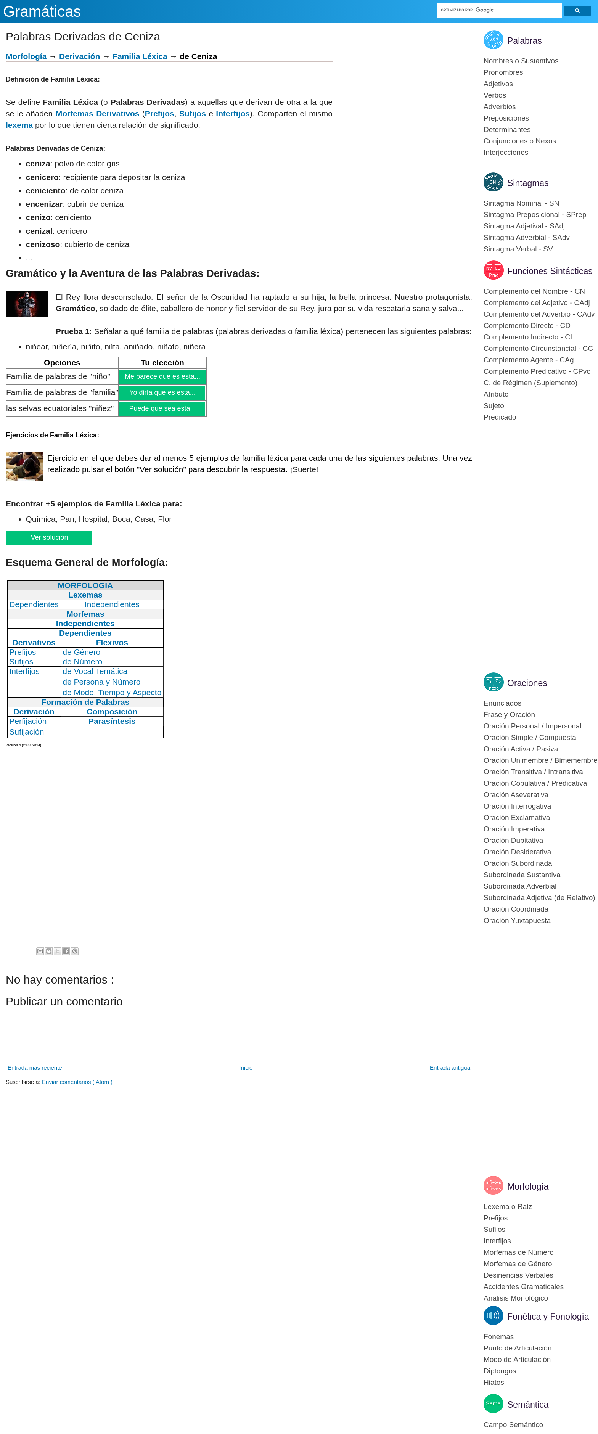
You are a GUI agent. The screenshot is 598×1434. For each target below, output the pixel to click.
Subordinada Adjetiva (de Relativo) (539, 898)
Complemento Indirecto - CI (528, 337)
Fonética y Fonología (548, 1316)
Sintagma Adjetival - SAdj (524, 226)
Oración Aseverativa (516, 795)
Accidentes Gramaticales (524, 1287)
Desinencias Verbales (518, 1275)
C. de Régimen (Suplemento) (530, 383)
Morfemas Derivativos (98, 113)
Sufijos (192, 113)
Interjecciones (506, 152)
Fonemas (499, 1337)
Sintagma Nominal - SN (521, 203)
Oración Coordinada (516, 909)
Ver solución (49, 537)
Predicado (500, 417)
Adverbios (500, 107)
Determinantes (507, 129)
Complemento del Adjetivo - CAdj (537, 303)
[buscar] (500, 10)
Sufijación (26, 731)
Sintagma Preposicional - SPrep (535, 215)
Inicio (245, 1067)
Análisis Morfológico (516, 1298)
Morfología (26, 56)
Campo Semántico (513, 1425)
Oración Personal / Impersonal (533, 726)
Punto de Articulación (518, 1348)
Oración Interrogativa (517, 806)
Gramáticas (42, 11)
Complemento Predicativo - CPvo (537, 371)
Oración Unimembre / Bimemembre (541, 760)
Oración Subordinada (518, 863)
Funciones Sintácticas (550, 271)
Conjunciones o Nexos (520, 141)
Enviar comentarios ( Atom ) (77, 1082)
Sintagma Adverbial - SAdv (527, 237)
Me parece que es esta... (162, 376)
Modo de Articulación (517, 1359)
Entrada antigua (450, 1067)
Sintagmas (528, 183)
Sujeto (494, 406)
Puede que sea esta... (162, 408)
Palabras (524, 41)
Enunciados (502, 703)
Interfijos (497, 1241)
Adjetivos (498, 84)
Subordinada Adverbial (520, 886)
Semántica (528, 1405)
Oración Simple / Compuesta (530, 737)
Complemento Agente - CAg (529, 360)
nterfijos (234, 113)
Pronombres (503, 72)
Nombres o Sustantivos (521, 61)
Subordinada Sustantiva (522, 875)
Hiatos (494, 1382)
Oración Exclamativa (517, 817)
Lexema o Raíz (508, 1207)
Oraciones (527, 683)
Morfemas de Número (519, 1252)
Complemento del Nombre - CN (534, 291)
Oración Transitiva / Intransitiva (533, 772)
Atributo (496, 394)
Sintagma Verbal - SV (518, 249)
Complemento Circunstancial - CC (538, 348)
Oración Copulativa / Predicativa (535, 783)
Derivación (79, 56)
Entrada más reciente (35, 1067)
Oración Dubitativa (513, 840)
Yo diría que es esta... (162, 392)
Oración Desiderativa (517, 852)
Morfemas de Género (518, 1264)
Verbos (495, 95)
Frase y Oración (509, 715)
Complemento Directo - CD (527, 326)
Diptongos (500, 1371)
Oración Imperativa (514, 829)
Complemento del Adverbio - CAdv (539, 314)
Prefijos (159, 113)
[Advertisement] (402, 104)
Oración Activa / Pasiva (521, 749)
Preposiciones (506, 118)
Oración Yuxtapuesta (517, 920)
